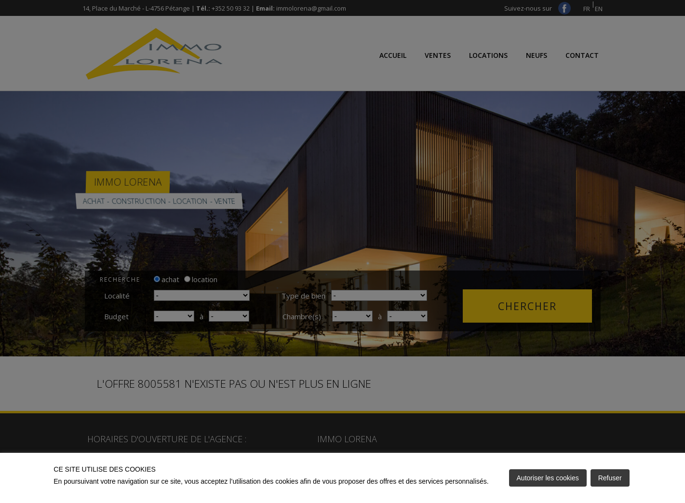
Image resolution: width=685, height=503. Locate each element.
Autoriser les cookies (548, 478)
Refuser (610, 478)
